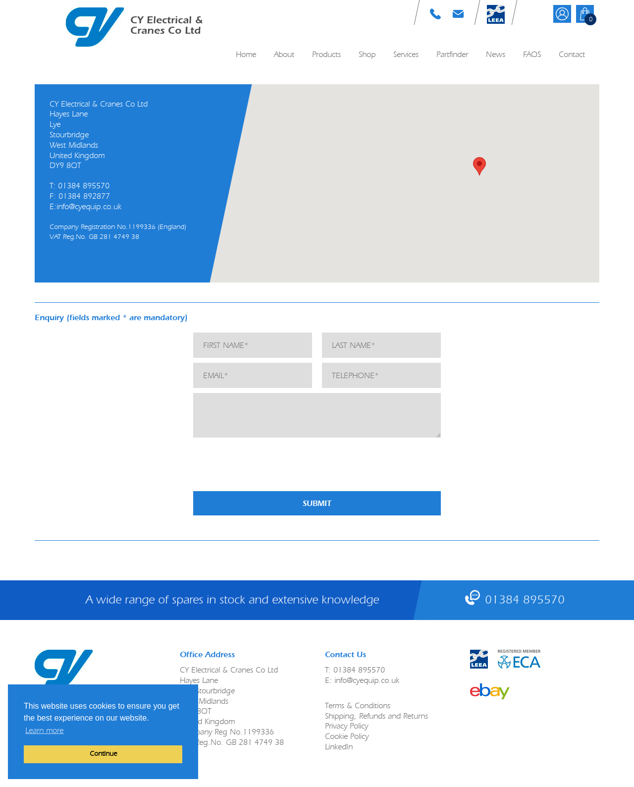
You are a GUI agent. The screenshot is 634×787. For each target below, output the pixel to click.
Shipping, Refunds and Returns (376, 716)
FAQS (532, 54)
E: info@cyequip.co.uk (458, 14)
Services (406, 54)
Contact (572, 54)
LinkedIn (339, 746)
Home (246, 54)
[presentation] (268, 467)
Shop (367, 54)
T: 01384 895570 (435, 14)
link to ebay (490, 691)
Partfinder (452, 54)
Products (326, 54)
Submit (317, 503)
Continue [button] (103, 753)
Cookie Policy (347, 736)
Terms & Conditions (357, 705)
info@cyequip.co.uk (88, 206)
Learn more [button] (44, 730)
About (284, 54)
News (495, 54)
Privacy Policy (346, 726)
